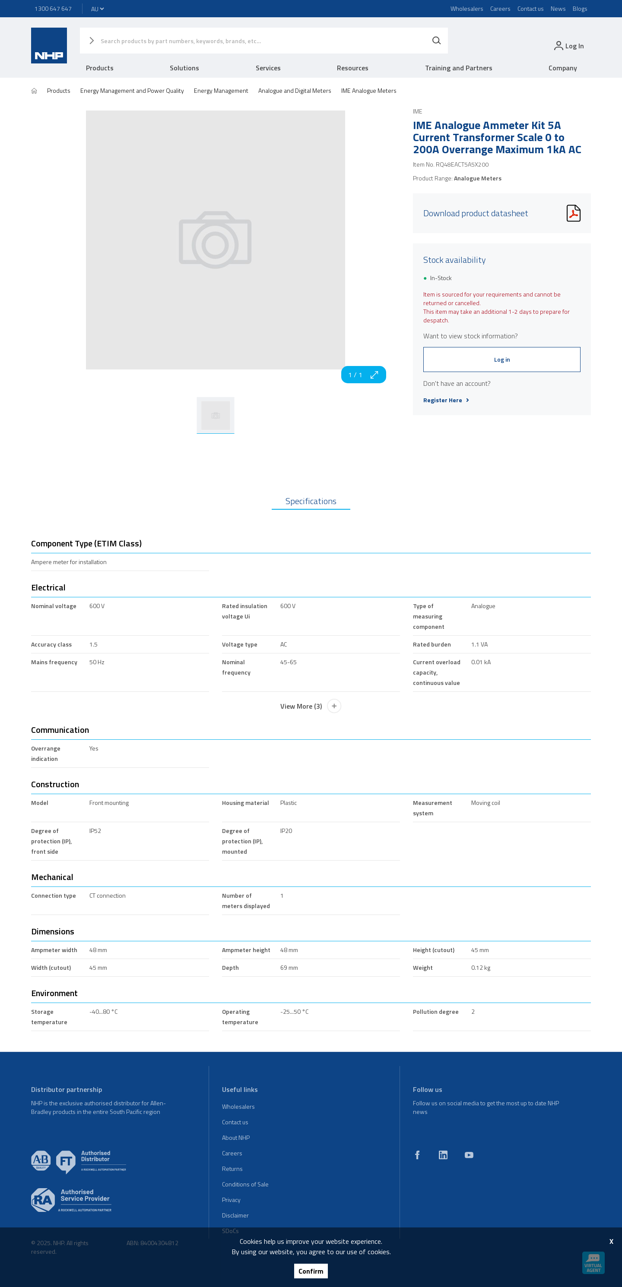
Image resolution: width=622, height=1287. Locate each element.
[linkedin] (443, 1155)
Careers (500, 8)
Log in (502, 359)
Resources (352, 68)
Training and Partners (458, 68)
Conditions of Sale (245, 1184)
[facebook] (417, 1155)
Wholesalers (467, 8)
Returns (232, 1168)
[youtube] (469, 1155)
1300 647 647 (53, 8)
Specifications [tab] (311, 501)
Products (100, 68)
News (558, 8)
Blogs (580, 8)
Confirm (311, 1271)
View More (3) (311, 706)
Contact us (530, 8)
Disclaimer (235, 1215)
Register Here (446, 400)
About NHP (236, 1137)
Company (563, 68)
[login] (568, 45)
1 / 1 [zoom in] (363, 374)
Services (268, 68)
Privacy (231, 1199)
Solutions (184, 68)
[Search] (436, 40)
